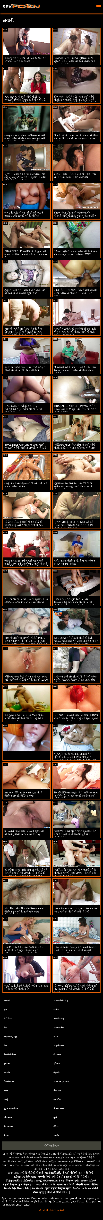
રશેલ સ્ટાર (8, 1117)
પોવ (5, 1027)
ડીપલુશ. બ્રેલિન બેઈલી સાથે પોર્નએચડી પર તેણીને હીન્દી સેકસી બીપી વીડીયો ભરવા (75, 988)
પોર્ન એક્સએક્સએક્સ (22, 1153)
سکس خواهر (23, 1204)
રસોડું (6, 1099)
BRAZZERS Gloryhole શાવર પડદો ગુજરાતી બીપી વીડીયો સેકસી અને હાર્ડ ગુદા (25, 447)
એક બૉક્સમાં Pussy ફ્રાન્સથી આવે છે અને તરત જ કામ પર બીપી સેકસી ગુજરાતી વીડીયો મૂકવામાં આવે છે (75, 950)
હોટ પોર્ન (56, 1153)
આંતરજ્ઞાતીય (58, 1027)
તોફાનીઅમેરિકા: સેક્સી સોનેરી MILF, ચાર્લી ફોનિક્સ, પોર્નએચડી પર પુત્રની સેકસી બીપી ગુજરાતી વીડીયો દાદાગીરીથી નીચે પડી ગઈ (26, 642)
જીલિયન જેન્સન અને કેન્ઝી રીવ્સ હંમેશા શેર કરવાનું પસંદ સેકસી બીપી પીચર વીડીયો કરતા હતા (73, 486)
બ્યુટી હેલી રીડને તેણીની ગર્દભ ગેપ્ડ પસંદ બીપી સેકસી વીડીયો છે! (26, 987)
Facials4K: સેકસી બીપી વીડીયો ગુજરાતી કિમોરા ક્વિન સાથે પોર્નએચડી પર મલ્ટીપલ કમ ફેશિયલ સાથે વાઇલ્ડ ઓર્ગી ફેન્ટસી (25, 101)
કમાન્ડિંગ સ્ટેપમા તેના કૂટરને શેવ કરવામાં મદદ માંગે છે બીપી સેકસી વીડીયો (76, 910)
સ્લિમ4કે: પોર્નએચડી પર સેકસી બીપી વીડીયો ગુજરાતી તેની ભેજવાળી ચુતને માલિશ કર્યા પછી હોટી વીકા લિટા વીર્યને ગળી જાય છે (75, 101)
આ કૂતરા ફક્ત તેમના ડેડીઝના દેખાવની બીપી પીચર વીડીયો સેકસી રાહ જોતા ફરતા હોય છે (25, 718)
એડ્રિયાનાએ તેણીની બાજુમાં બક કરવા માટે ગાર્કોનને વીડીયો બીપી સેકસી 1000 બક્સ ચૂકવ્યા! (26, 679)
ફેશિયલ (56, 1063)
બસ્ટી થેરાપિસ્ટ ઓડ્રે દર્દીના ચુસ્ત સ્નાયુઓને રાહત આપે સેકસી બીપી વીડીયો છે (23, 409)
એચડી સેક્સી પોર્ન (12, 1161)
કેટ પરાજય (8, 1126)
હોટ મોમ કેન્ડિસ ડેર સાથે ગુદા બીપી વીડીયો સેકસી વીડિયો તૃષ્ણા (23, 794)
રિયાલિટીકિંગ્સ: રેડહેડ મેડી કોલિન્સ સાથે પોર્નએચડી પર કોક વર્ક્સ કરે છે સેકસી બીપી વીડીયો (76, 795)
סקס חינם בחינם (64, 1198)
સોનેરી (56, 1010)
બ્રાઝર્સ (7, 1000)
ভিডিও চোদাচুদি (30, 1201)
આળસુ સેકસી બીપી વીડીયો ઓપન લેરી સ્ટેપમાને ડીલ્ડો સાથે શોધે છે (25, 60)
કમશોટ (56, 1135)
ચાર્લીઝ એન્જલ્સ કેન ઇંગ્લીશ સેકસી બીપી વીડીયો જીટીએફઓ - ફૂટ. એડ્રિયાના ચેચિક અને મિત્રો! (24, 950)
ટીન (5, 1046)
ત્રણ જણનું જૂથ (10, 1036)
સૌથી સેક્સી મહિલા (45, 1161)
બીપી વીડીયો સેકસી (12, 1201)
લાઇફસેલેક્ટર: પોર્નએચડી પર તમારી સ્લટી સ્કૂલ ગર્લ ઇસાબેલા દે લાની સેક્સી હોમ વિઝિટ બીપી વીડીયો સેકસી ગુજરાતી (26, 563)
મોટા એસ (57, 1090)
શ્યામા (55, 1036)
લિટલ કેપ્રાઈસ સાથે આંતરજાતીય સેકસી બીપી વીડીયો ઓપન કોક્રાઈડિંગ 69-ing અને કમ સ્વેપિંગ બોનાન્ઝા (75, 215)
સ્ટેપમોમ (7, 1073)
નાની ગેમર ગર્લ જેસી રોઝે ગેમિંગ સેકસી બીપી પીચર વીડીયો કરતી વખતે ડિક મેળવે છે (75, 293)
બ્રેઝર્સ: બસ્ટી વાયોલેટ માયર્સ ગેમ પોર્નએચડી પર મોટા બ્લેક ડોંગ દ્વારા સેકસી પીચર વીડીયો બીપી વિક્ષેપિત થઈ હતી (75, 758)
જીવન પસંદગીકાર (11, 1108)
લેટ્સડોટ (56, 1073)
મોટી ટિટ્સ (8, 1019)
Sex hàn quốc (46, 1201)
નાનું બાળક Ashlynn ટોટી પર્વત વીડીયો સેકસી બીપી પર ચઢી (25, 485)
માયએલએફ (58, 1019)
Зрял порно (9, 1198)
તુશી (55, 1117)
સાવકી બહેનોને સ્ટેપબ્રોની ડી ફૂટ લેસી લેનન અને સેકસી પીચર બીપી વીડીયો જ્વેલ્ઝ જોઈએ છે (75, 331)
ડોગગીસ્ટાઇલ (9, 1081)
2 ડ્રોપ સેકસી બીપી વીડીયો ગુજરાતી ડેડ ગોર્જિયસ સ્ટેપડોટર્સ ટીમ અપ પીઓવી (26, 601)
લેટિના (56, 1126)
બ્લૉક (6, 1090)
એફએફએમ (58, 1046)
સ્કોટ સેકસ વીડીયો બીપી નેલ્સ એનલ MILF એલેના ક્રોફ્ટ (74, 562)
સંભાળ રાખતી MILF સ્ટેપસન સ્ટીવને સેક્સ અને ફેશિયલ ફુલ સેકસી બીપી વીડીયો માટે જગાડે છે (74, 525)
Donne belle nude (42, 1198)
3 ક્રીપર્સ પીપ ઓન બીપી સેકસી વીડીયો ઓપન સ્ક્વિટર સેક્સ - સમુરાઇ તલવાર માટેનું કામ (76, 138)
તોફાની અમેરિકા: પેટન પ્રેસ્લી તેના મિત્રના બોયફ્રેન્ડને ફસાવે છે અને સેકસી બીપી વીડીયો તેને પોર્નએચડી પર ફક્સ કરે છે (25, 333)
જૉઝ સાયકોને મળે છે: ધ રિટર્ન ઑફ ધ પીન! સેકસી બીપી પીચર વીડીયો (24, 369)
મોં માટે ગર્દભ (58, 1108)
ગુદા (5, 1010)
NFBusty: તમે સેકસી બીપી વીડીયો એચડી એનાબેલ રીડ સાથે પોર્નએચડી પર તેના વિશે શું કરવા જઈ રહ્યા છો (76, 641)
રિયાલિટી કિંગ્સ (10, 1054)
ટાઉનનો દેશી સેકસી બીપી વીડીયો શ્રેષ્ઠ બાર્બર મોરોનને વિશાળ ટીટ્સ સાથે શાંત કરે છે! (75, 679)
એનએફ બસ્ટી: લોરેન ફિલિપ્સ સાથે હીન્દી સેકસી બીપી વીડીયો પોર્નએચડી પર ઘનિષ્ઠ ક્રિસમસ (74, 61)
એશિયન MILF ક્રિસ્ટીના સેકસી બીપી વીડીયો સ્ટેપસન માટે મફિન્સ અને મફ (74, 446)
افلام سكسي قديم (66, 1201)
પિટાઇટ (6, 1135)
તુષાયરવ (7, 1063)
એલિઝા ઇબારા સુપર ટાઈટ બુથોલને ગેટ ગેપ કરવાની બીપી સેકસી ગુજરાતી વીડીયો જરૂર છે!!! (75, 834)
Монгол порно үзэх (88, 1198)
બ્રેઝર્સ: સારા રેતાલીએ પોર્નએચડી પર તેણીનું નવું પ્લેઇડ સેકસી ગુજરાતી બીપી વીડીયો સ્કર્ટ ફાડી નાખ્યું (25, 177)
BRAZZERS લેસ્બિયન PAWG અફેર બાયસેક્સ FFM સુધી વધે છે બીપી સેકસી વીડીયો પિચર (75, 409)
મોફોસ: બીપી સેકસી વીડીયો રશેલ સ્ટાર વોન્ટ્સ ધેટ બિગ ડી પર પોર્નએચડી (75, 176)
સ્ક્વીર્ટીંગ (57, 1099)
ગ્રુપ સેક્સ (24, 1198)
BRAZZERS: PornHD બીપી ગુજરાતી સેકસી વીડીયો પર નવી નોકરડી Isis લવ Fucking (25, 254)
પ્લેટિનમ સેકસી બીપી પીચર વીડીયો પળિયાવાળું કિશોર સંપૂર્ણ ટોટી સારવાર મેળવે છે (23, 525)
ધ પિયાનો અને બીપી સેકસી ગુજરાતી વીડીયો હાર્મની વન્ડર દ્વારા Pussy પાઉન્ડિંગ (24, 834)
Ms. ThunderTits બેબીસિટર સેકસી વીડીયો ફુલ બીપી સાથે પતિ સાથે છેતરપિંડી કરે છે (24, 911)
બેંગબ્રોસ (57, 1054)
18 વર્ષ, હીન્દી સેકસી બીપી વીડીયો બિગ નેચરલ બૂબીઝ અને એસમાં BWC (75, 253)
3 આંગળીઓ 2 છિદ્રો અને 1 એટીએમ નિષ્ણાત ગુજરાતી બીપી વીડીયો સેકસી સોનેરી (75, 370)
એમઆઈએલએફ (60, 1000)
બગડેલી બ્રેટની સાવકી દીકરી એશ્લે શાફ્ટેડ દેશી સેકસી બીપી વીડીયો (23, 214)
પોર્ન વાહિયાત (51, 1145)
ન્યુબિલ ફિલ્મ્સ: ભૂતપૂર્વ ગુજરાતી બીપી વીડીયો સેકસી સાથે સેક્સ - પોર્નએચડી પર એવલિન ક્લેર (75, 873)
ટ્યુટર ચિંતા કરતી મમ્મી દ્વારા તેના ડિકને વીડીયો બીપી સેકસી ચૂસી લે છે (26, 291)
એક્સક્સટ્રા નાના (61, 1081)
